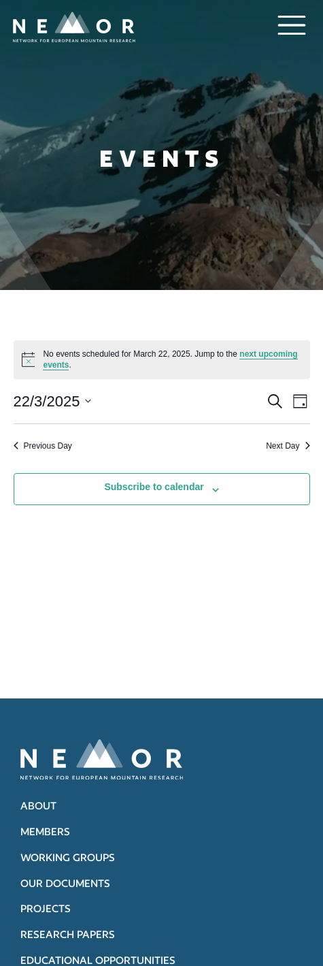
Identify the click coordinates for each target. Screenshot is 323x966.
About (38, 805)
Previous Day (43, 446)
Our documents (65, 883)
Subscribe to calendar (153, 486)
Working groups (67, 857)
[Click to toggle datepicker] (53, 401)
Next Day (287, 446)
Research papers (67, 934)
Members (45, 831)
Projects (45, 908)
